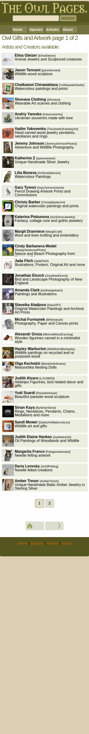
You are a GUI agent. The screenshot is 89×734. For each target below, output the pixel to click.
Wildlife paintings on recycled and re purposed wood (38, 441)
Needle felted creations (30, 558)
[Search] (36, 18)
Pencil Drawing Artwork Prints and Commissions (36, 279)
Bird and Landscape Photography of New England (42, 367)
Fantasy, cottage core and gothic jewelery (42, 309)
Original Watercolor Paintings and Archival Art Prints (43, 397)
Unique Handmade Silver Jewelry (36, 250)
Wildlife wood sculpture (31, 162)
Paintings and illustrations (32, 382)
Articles (52, 118)
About (68, 118)
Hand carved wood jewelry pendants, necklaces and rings (40, 221)
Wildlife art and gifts (36, 514)
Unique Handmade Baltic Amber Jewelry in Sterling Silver (43, 573)
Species (36, 118)
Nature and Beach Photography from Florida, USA (38, 338)
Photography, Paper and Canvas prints (40, 411)
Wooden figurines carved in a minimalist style (41, 426)
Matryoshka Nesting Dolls (34, 455)
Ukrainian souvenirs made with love (37, 206)
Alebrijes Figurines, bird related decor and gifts (42, 470)
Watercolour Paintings (31, 265)
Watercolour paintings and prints (43, 177)
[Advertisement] (44, 68)
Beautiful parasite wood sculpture (35, 485)
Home (18, 118)
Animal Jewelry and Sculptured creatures (42, 147)
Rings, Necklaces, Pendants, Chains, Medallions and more (39, 499)
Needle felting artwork (36, 543)
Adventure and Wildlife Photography (39, 235)
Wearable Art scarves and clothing (36, 191)
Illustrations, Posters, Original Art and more (43, 353)
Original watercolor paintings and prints (40, 294)
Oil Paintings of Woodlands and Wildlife (40, 529)
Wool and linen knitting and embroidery (40, 323)
